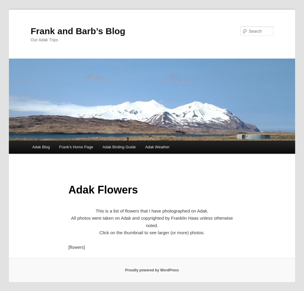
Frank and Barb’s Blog (78, 31)
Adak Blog (41, 147)
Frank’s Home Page (76, 147)
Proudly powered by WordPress (152, 270)
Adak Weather (157, 147)
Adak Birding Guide (119, 147)
